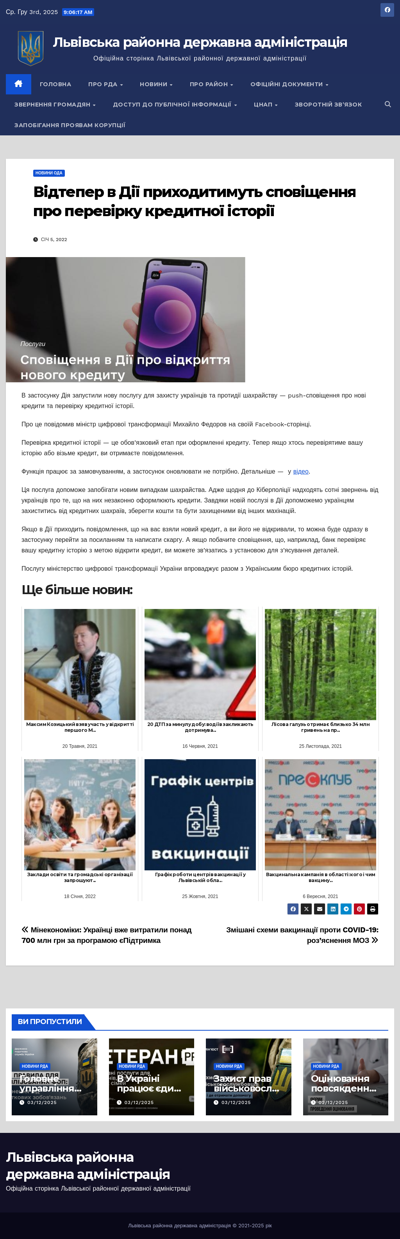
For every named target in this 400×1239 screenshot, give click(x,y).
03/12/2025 (42, 1102)
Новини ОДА (49, 173)
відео (301, 471)
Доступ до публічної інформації (173, 104)
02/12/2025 (333, 1102)
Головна (55, 84)
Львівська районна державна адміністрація (200, 42)
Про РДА (103, 84)
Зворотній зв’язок (328, 104)
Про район (210, 84)
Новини (154, 84)
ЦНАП (264, 104)
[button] (388, 104)
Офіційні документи (287, 84)
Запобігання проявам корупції (69, 125)
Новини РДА (35, 1066)
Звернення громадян (53, 104)
